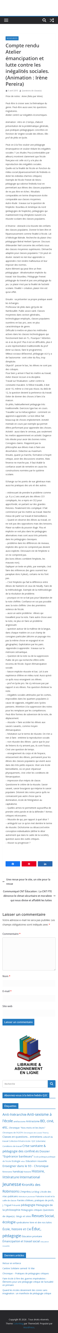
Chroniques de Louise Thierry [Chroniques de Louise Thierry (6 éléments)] (36, 1132)
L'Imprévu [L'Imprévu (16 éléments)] (25, 1191)
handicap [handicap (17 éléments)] (18, 1171)
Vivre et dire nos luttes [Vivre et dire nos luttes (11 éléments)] (41, 1222)
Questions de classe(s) (31, 90)
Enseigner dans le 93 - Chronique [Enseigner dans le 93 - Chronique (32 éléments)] (25, 1166)
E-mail (7, 991)
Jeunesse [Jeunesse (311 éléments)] (11, 1184)
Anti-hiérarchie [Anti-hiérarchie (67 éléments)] (14, 1114)
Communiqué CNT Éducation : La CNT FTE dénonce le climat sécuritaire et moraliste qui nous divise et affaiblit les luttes (29, 896)
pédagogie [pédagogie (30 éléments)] (28, 1205)
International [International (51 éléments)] (30, 1177)
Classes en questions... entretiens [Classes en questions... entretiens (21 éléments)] (22, 1136)
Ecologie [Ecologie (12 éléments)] (16, 1161)
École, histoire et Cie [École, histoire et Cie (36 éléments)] (16, 1229)
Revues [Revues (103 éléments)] (38, 1215)
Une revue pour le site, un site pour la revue (26, 882)
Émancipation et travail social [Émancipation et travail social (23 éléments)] (21, 1241)
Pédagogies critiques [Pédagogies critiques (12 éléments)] (31, 1209)
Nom (6, 976)
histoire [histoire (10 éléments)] (27, 1171)
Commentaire (11, 934)
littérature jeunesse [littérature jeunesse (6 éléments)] (27, 1196)
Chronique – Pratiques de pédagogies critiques (25, 1273)
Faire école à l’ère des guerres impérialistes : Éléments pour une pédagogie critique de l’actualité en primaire (27, 1281)
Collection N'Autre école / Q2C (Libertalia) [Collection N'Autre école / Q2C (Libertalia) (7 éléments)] (27, 1141)
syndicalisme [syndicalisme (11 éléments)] (22, 1222)
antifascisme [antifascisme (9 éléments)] (19, 1121)
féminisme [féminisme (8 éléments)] (7, 1171)
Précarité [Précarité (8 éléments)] (16, 1205)
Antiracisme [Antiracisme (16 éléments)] (33, 1121)
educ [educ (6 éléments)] (23, 1161)
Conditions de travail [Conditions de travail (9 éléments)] (12, 1146)
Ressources (12, 38)
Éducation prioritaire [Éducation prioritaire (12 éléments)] (32, 1236)
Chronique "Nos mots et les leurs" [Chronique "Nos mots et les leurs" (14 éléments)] (27, 1127)
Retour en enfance (11, 1263)
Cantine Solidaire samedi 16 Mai (18, 1268)
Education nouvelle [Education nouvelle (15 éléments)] (36, 1161)
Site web (7, 1006)
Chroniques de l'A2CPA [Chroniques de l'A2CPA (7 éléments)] (12, 1132)
